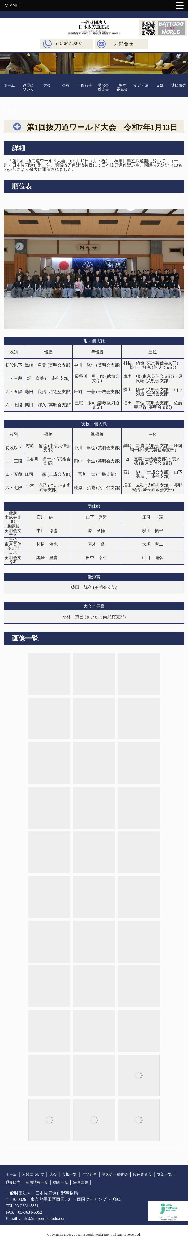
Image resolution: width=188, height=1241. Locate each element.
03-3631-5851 (69, 43)
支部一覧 (164, 1174)
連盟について (28, 87)
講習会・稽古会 (115, 1174)
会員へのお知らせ (9, 110)
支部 (160, 85)
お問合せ (123, 43)
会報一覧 (69, 1174)
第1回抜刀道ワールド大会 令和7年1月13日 (105, 127)
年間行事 (84, 85)
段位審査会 (122, 87)
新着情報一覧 (37, 1182)
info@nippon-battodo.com (44, 1218)
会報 (66, 85)
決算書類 (80, 1182)
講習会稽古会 (103, 87)
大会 (47, 85)
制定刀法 (141, 85)
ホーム (9, 85)
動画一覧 (60, 1182)
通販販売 (178, 85)
